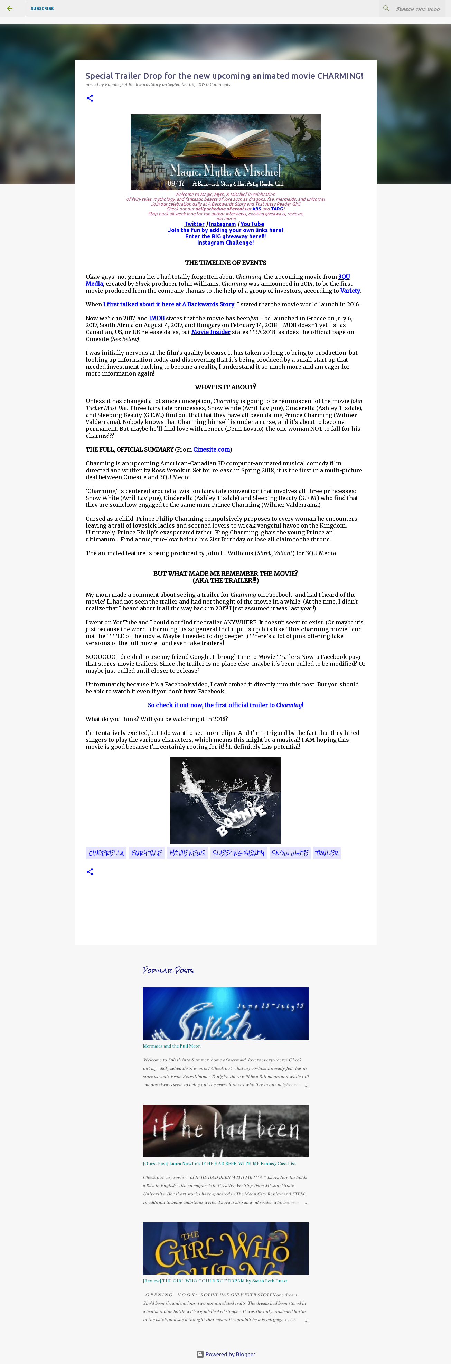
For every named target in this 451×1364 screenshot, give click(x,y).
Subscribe (42, 8)
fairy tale (147, 853)
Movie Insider (211, 332)
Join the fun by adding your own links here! (225, 230)
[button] (90, 98)
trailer (327, 853)
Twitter (194, 224)
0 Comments (218, 84)
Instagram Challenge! (225, 242)
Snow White (290, 853)
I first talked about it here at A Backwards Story (168, 304)
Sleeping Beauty (238, 853)
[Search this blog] (409, 8)
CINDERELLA (106, 853)
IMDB (157, 318)
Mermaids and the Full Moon (172, 1046)
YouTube (252, 224)
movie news (187, 853)
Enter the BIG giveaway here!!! (225, 236)
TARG (277, 208)
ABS (256, 208)
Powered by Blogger (225, 1354)
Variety (350, 290)
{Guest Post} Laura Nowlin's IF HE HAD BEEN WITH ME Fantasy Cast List (219, 1163)
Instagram (222, 224)
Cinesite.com (211, 449)
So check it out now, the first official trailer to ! (225, 705)
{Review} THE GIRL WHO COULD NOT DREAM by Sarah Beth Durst (215, 1281)
